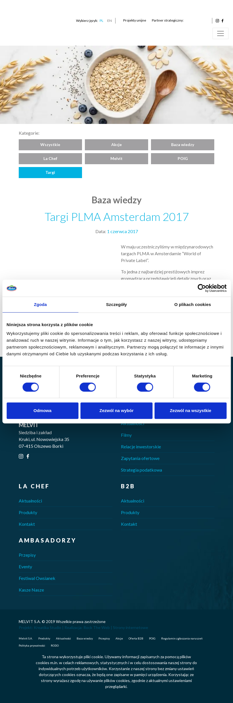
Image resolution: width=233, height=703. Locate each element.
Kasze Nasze (31, 589)
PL (101, 20)
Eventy (25, 566)
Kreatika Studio (47, 627)
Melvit (116, 158)
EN (109, 20)
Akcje (116, 144)
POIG (183, 158)
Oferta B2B (136, 638)
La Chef (50, 158)
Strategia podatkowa (141, 469)
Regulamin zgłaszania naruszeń (182, 638)
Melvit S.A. (26, 638)
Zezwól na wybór (117, 410)
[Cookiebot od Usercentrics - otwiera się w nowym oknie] (201, 288)
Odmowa (42, 410)
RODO (55, 645)
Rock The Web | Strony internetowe (115, 627)
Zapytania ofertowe (140, 458)
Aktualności (132, 423)
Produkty (28, 512)
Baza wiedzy (182, 144)
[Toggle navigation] (220, 33)
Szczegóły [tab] (116, 304)
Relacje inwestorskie (141, 446)
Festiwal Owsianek (37, 578)
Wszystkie (50, 144)
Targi (50, 172)
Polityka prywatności (32, 645)
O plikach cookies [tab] (192, 304)
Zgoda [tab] (40, 304)
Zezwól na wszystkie (190, 410)
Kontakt (27, 524)
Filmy (126, 435)
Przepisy (27, 555)
